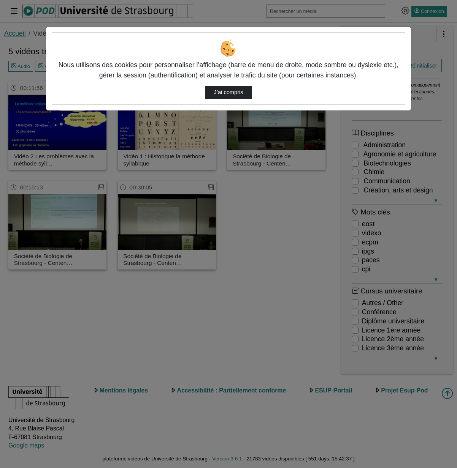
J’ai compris (228, 92)
